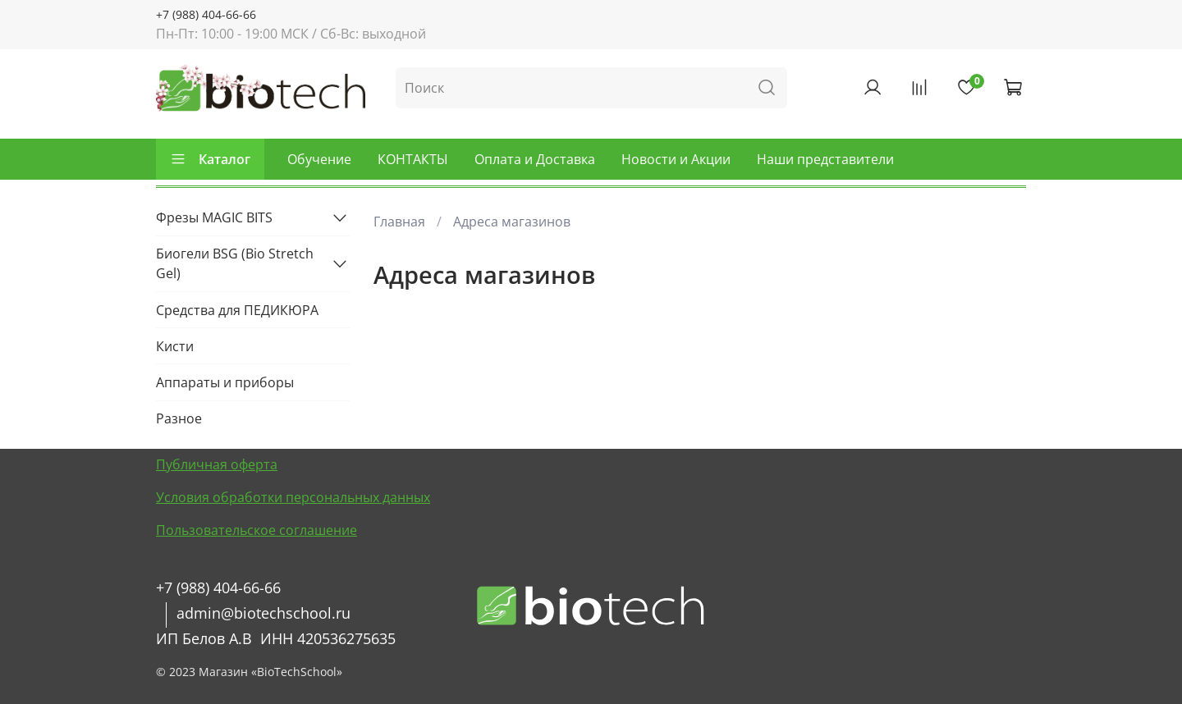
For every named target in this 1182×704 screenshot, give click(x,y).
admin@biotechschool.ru (263, 613)
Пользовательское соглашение (256, 530)
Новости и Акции (676, 159)
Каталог (210, 159)
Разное (179, 418)
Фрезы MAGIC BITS (214, 217)
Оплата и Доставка (534, 159)
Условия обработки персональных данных (293, 497)
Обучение (319, 159)
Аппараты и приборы (225, 382)
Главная (399, 222)
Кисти (175, 346)
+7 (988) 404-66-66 (206, 14)
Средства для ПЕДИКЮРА (237, 310)
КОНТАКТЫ (413, 159)
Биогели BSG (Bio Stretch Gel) (235, 263)
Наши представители (825, 159)
